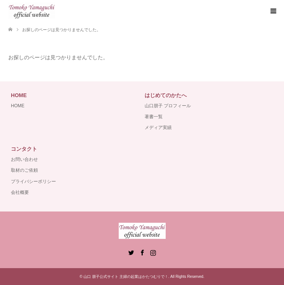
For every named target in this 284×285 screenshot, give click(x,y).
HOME (17, 105)
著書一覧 (154, 116)
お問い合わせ (24, 159)
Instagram (153, 252)
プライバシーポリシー (33, 181)
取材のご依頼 (24, 170)
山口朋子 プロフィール (168, 105)
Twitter (131, 252)
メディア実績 (158, 127)
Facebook (142, 252)
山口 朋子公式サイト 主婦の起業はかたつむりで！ (125, 276)
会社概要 (20, 192)
